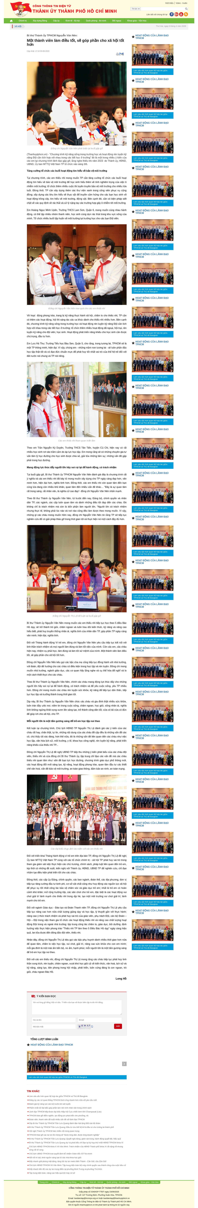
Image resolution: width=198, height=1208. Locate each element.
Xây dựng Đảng (40, 20)
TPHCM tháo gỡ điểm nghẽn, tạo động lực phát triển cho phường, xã (58, 1115)
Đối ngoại (116, 20)
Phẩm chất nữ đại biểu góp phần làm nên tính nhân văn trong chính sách (60, 1108)
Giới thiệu (169, 3)
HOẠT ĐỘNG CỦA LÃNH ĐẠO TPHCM (52, 1045)
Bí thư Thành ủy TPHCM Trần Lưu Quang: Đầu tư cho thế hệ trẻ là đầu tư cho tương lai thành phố (71, 1127)
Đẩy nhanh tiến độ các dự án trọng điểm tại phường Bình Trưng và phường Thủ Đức (65, 1169)
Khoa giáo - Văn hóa (136, 20)
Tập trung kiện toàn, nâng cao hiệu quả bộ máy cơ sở (52, 1173)
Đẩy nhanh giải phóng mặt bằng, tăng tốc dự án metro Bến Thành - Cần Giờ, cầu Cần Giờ (67, 1161)
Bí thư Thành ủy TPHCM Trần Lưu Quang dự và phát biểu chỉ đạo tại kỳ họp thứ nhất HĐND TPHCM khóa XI (76, 1143)
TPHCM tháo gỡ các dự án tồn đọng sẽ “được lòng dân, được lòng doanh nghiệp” (64, 1135)
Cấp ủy (56, 20)
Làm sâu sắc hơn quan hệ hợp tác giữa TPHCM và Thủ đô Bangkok (58, 1077)
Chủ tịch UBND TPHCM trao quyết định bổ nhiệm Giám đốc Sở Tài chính (60, 1154)
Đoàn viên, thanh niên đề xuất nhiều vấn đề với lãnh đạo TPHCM (57, 1119)
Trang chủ (44, 1182)
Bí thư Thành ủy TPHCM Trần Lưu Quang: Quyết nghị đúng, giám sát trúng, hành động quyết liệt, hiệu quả (75, 1139)
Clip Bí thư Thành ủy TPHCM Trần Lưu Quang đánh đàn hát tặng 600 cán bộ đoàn (64, 1123)
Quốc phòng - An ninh (96, 20)
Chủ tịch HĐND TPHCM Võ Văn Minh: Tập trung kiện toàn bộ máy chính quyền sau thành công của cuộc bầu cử (77, 1165)
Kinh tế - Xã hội (73, 20)
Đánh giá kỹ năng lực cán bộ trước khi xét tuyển (50, 1104)
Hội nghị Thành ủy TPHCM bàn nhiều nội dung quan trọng (54, 1131)
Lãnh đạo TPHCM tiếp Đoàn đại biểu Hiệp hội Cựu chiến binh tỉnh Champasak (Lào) (65, 1112)
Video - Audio (181, 3)
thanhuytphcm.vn (87, 1205)
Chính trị (23, 20)
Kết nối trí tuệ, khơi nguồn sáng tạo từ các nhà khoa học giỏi (55, 1157)
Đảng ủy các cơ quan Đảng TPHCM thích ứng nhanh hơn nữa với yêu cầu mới (63, 1100)
